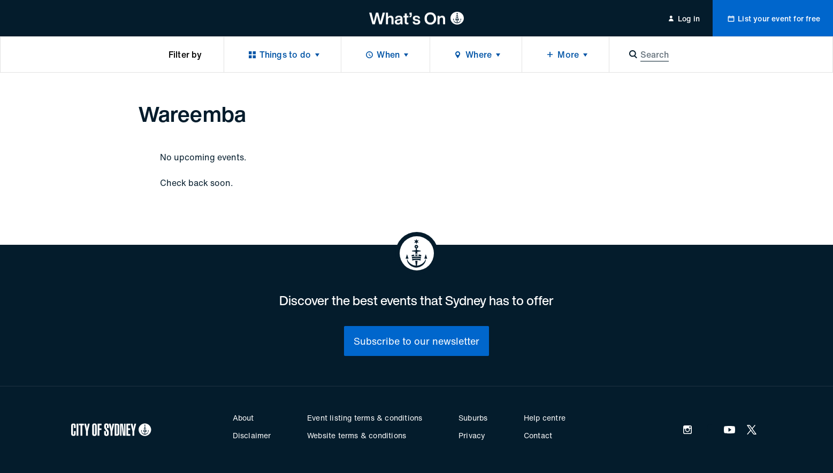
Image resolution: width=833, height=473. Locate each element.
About (243, 417)
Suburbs (472, 417)
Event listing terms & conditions (364, 417)
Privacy (471, 435)
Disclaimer (252, 435)
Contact (538, 435)
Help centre (544, 417)
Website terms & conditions (356, 435)
